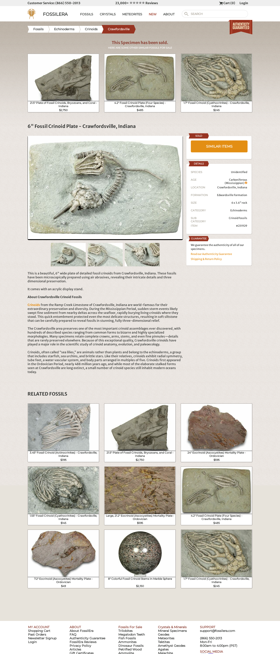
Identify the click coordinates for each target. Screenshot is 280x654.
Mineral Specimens (172, 631)
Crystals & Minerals (172, 627)
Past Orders (37, 634)
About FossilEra (81, 631)
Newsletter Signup (42, 638)
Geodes (163, 634)
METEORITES (132, 14)
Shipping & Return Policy (206, 259)
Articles (75, 649)
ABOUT (169, 14)
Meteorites (166, 638)
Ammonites (127, 642)
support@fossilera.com (217, 631)
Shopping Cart (39, 631)
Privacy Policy (80, 646)
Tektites (164, 642)
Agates (163, 649)
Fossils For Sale (130, 627)
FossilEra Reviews (83, 642)
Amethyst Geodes (171, 646)
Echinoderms (238, 210)
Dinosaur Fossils (131, 646)
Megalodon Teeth (131, 634)
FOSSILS (86, 14)
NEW (153, 14)
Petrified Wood (130, 649)
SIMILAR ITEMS (219, 146)
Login (244, 3)
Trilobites (125, 631)
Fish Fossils (127, 638)
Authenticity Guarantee (87, 638)
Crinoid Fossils (238, 218)
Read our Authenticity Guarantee (211, 254)
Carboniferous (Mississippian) (236, 181)
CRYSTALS (108, 14)
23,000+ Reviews (136, 3)
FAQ (73, 634)
